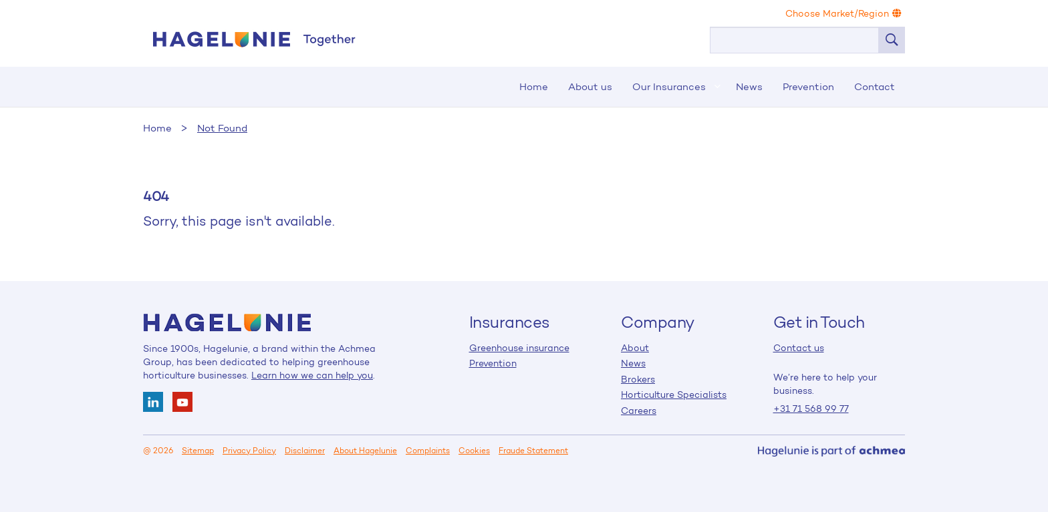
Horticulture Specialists (674, 395)
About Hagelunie (365, 450)
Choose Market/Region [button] (843, 13)
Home (253, 39)
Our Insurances (669, 86)
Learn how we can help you (312, 375)
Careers (638, 411)
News (749, 86)
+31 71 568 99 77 (811, 409)
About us (590, 86)
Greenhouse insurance (519, 348)
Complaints (428, 450)
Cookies (474, 450)
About (635, 348)
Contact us (798, 348)
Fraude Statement (533, 450)
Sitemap (198, 450)
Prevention (808, 86)
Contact (874, 86)
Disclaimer (305, 450)
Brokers (638, 379)
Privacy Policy (249, 450)
